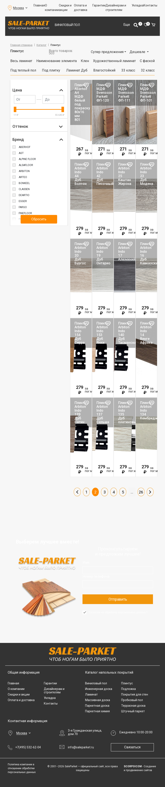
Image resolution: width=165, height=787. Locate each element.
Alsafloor (26, 165)
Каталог (41, 45)
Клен (85, 61)
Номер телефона (95, 576)
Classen (24, 189)
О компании (52, 8)
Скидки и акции (65, 8)
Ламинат (91, 694)
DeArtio (24, 195)
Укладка (138, 5)
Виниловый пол (67, 25)
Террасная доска (133, 705)
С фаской (147, 61)
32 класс (148, 70)
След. (150, 492)
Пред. (77, 492)
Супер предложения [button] (107, 52)
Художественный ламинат (114, 61)
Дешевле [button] (138, 52)
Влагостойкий (104, 70)
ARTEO (23, 177)
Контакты (150, 5)
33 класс (128, 70)
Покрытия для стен (134, 694)
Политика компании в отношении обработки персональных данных (22, 768)
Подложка (128, 689)
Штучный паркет (133, 711)
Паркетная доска (97, 705)
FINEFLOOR (25, 213)
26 (141, 492)
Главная (39, 5)
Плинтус (127, 683)
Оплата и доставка (80, 8)
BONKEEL (24, 183)
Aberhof (24, 147)
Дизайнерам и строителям (115, 8)
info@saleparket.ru (81, 747)
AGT (21, 153)
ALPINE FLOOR (27, 159)
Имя (85, 562)
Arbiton (24, 171)
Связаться (132, 747)
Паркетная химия (97, 711)
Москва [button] (18, 8)
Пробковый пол (132, 700)
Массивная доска (97, 700)
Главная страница (21, 45)
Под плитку (51, 70)
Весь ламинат (21, 61)
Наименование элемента (56, 61)
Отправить (117, 599)
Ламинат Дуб (76, 70)
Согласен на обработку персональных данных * (118, 612)
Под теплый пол (23, 70)
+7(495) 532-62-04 (28, 747)
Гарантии (98, 5)
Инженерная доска (98, 689)
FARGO (23, 207)
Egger (23, 201)
